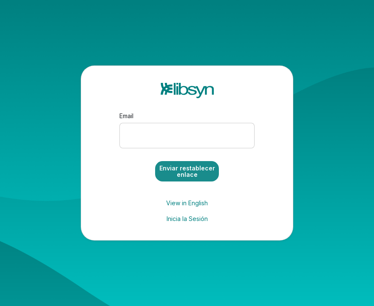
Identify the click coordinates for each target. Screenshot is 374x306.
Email (126, 115)
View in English (187, 203)
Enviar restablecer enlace (187, 171)
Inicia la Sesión (187, 218)
